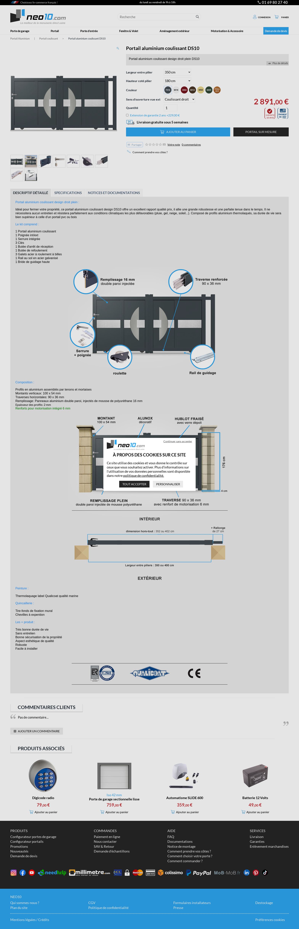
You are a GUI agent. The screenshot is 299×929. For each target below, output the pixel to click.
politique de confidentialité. (143, 475)
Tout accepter (134, 484)
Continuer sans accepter (177, 441)
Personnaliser (168, 484)
